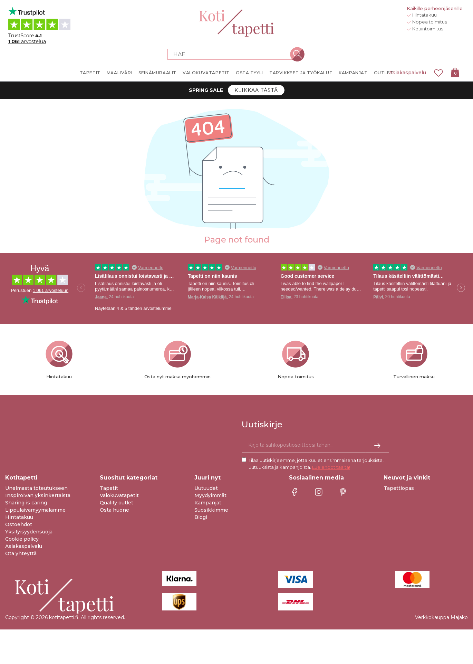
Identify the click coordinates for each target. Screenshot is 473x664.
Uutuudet (206, 488)
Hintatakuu (19, 517)
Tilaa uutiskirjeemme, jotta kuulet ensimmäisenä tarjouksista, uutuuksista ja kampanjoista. (316, 463)
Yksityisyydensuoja (28, 532)
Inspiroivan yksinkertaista (37, 495)
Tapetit (109, 488)
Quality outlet (116, 503)
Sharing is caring (26, 503)
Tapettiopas (399, 488)
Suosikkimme (211, 510)
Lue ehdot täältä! (331, 467)
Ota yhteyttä (21, 553)
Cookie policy (22, 539)
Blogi (200, 517)
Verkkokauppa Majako (441, 617)
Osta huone (114, 510)
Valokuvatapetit (119, 495)
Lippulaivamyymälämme (35, 510)
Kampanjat (207, 503)
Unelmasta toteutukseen (36, 488)
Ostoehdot (18, 524)
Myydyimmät (210, 495)
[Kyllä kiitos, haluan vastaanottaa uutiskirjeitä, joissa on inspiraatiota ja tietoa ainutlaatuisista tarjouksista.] (315, 445)
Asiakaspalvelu (407, 72)
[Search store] (232, 54)
